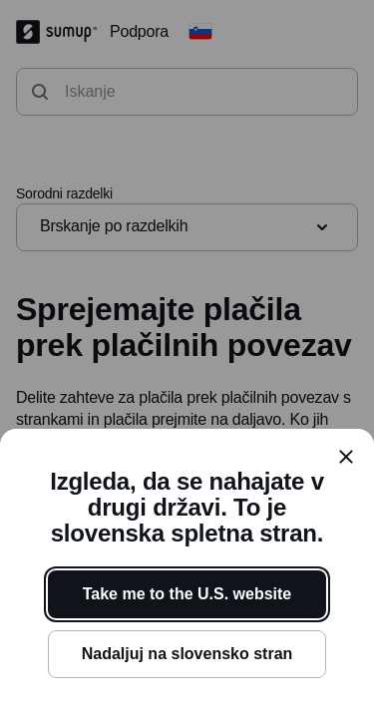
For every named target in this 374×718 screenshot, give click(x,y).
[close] (346, 457)
